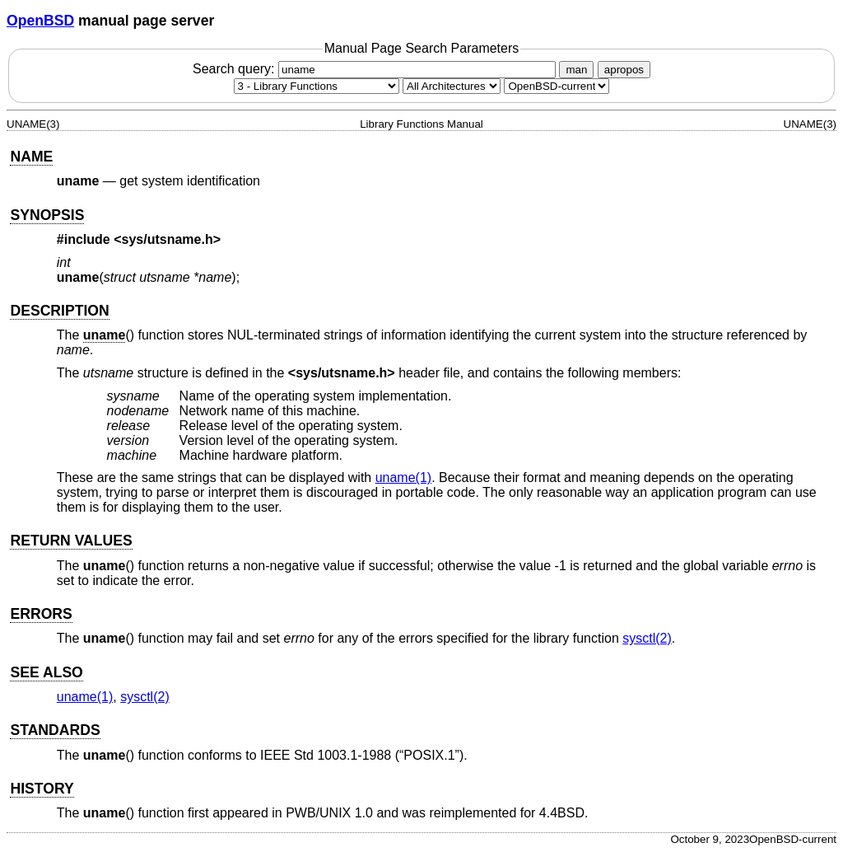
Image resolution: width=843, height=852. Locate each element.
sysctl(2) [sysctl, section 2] (647, 638)
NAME (31, 156)
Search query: (376, 69)
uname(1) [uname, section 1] (403, 477)
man (576, 69)
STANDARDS (55, 730)
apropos (624, 69)
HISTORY (41, 788)
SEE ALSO (46, 672)
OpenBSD (40, 20)
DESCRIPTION (59, 310)
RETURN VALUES (71, 540)
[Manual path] (556, 86)
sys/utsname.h (167, 239)
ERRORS (41, 614)
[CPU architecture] (452, 86)
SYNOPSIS (47, 215)
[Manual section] (316, 86)
